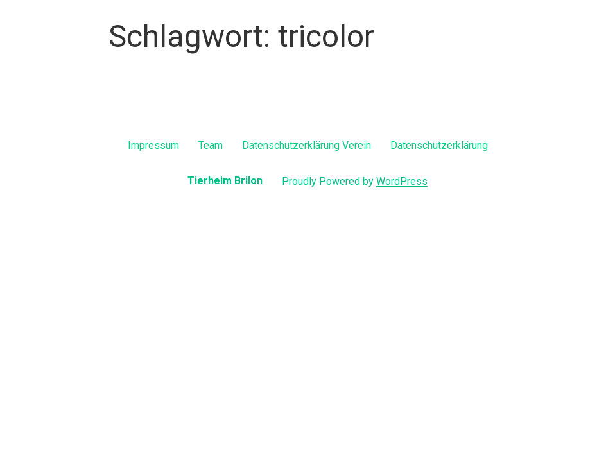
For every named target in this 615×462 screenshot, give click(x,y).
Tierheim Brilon (225, 181)
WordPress (402, 181)
